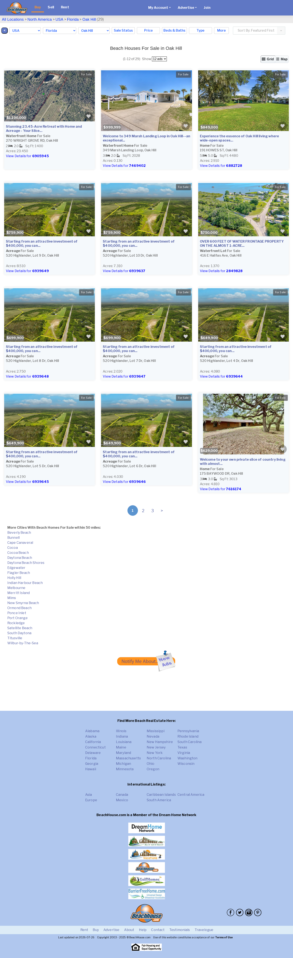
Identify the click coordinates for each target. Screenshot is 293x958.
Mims (11, 598)
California (93, 742)
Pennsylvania (188, 731)
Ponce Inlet (16, 613)
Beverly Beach (19, 533)
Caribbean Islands (161, 795)
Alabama (92, 731)
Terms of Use (224, 937)
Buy (38, 7)
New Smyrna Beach (23, 603)
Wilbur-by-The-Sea (22, 643)
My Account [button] (158, 8)
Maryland (123, 753)
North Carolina (159, 758)
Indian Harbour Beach (25, 583)
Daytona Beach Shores (25, 563)
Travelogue (204, 930)
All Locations (13, 19)
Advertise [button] (186, 8)
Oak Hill (89, 19)
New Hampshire (160, 742)
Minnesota (125, 769)
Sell (51, 7)
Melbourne (16, 588)
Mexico (122, 800)
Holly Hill (14, 578)
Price (148, 30)
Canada (122, 795)
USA (59, 19)
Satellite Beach (19, 628)
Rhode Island (187, 736)
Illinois (121, 731)
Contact (157, 930)
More (221, 30)
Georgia (91, 764)
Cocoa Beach (18, 553)
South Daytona (19, 633)
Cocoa (12, 548)
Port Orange (17, 618)
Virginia (183, 753)
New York (155, 753)
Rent (65, 7)
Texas (182, 747)
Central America (190, 795)
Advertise (111, 930)
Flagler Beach (18, 573)
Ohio (150, 764)
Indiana (122, 736)
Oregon (153, 769)
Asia (88, 795)
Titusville (14, 638)
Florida (73, 19)
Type (200, 30)
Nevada (153, 736)
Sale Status (123, 30)
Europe (91, 800)
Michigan (123, 764)
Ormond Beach (19, 608)
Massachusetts (128, 758)
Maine (121, 747)
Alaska (90, 736)
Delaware (93, 753)
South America (159, 800)
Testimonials (179, 930)
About (129, 930)
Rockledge (16, 623)
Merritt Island (18, 593)
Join (207, 8)
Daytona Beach (19, 558)
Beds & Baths (174, 30)
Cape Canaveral (20, 543)
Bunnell (13, 538)
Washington (187, 758)
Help (143, 930)
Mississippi (155, 731)
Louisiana (123, 742)
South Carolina (189, 742)
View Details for (27, 156)
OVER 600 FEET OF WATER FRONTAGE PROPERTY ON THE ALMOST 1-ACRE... (242, 243)
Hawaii (90, 769)
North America (39, 19)
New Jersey (156, 747)
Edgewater (16, 568)
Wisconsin (185, 764)
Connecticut (95, 747)
